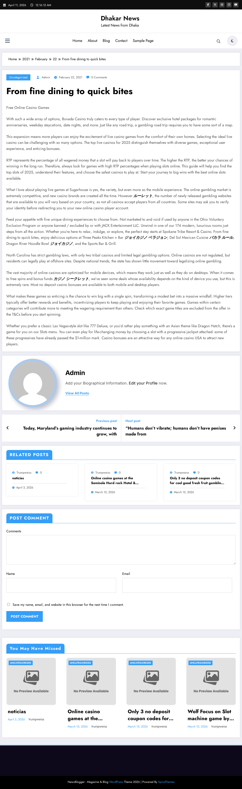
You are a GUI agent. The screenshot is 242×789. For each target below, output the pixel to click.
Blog (106, 40)
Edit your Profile (143, 383)
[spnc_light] (232, 41)
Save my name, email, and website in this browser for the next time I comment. (68, 604)
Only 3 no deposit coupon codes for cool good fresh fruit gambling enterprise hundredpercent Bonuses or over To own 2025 (196, 480)
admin (46, 77)
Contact (121, 40)
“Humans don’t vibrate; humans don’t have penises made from (175, 431)
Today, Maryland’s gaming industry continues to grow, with (70, 431)
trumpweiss (24, 472)
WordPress (116, 782)
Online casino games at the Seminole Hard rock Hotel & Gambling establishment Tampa (115, 480)
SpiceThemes (166, 782)
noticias (18, 478)
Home (77, 40)
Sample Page (143, 40)
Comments (121, 547)
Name (61, 582)
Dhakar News (120, 18)
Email (177, 582)
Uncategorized (18, 77)
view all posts (77, 393)
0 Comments (99, 77)
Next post (132, 421)
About (92, 40)
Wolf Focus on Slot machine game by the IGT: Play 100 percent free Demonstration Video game (209, 715)
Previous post (106, 421)
